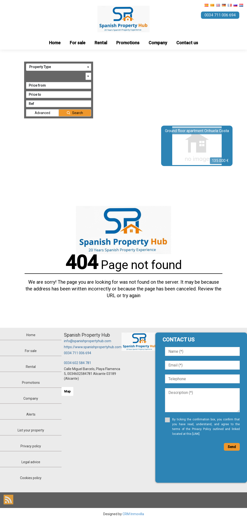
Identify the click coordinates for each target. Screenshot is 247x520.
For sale (77, 42)
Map (67, 391)
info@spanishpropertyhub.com (87, 341)
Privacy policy (31, 446)
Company (158, 42)
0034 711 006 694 (77, 353)
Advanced (42, 113)
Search (77, 113)
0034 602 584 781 (77, 363)
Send (232, 447)
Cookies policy (30, 478)
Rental (101, 42)
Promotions (127, 42)
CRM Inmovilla (133, 514)
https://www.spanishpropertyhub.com (93, 347)
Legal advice (30, 462)
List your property (31, 430)
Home (55, 42)
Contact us (187, 42)
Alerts (30, 414)
